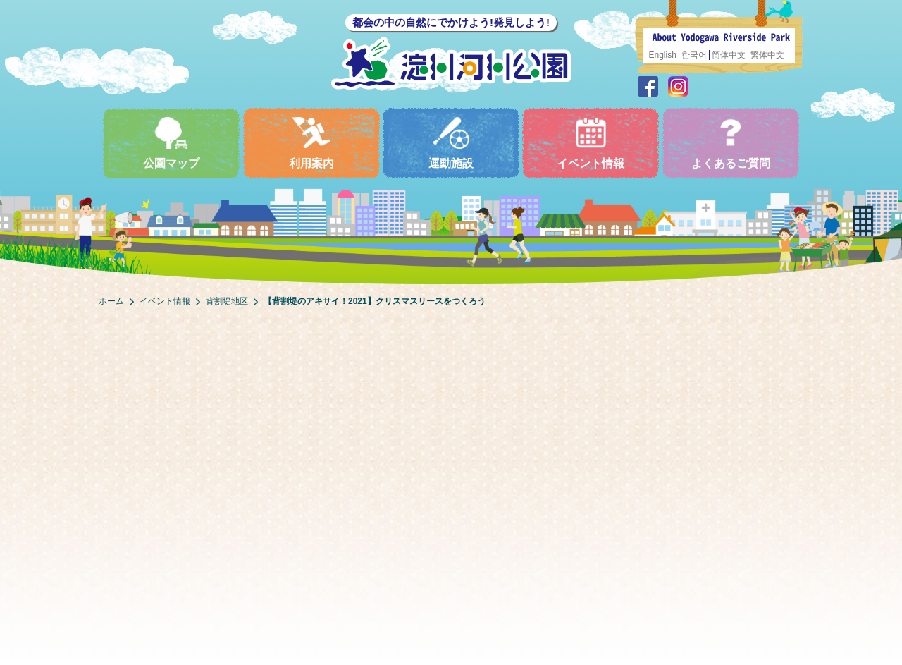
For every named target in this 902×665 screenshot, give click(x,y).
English (662, 55)
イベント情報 (590, 142)
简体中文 (729, 55)
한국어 (694, 55)
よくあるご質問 (730, 142)
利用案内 (311, 142)
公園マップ (171, 142)
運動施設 (451, 142)
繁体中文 (767, 55)
